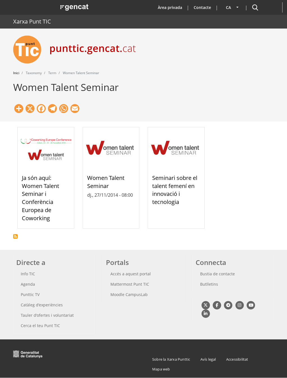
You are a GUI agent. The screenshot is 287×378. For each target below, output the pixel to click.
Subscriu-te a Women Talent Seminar (15, 236)
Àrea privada (170, 7)
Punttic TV (30, 294)
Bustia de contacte (217, 273)
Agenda (28, 284)
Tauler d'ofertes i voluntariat (47, 315)
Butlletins (209, 284)
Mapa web (161, 369)
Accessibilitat (237, 359)
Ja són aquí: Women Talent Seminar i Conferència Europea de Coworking (40, 198)
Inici (16, 73)
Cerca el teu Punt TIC (40, 325)
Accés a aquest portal (130, 273)
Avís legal (208, 359)
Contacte (202, 7)
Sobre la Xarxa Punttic (171, 359)
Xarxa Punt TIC (32, 21)
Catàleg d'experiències (42, 304)
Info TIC (28, 273)
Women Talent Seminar (105, 182)
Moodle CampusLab (129, 294)
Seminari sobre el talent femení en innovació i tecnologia (174, 190)
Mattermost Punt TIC (129, 284)
